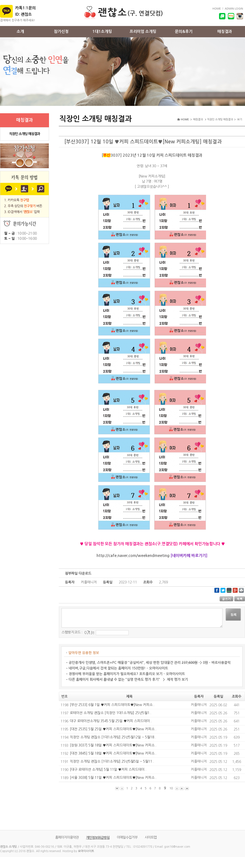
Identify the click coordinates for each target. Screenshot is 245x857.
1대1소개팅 (102, 31)
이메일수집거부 (127, 837)
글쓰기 (226, 599)
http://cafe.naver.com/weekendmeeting (133, 555)
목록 (240, 599)
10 (171, 788)
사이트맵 (151, 837)
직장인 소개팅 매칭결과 (24, 134)
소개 (20, 31)
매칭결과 (224, 31)
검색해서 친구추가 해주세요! (17, 20)
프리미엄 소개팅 (143, 31)
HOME (216, 8)
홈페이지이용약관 (67, 837)
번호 (64, 696)
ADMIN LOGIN (234, 8)
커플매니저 (199, 704)
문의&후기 (184, 31)
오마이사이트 (86, 851)
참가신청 (61, 31)
